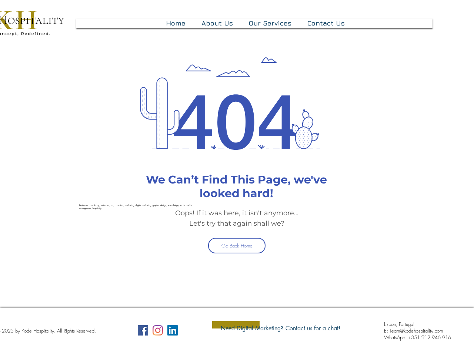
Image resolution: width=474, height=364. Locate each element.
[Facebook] (143, 330)
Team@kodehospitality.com (416, 330)
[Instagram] (158, 330)
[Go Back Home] (237, 245)
